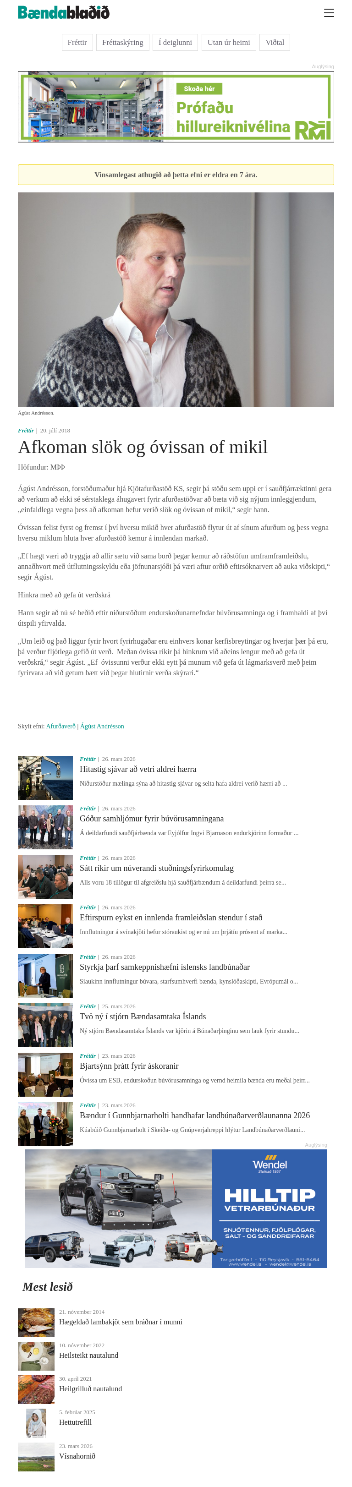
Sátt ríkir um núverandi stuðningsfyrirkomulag (157, 868)
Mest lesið (47, 1287)
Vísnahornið (77, 1456)
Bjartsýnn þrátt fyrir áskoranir (129, 1066)
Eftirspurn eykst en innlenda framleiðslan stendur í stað (171, 917)
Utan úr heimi (229, 42)
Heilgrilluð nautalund (90, 1389)
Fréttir (77, 42)
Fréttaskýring (122, 42)
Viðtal (274, 42)
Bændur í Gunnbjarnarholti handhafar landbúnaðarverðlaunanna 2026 (195, 1115)
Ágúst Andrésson (102, 726)
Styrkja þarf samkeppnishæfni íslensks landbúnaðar (165, 967)
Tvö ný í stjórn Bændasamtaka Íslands (143, 1016)
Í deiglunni (175, 42)
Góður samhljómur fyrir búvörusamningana (152, 818)
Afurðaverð (61, 726)
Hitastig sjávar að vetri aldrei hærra (138, 769)
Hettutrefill (75, 1422)
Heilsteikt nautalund (88, 1355)
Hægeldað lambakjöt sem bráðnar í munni (120, 1322)
